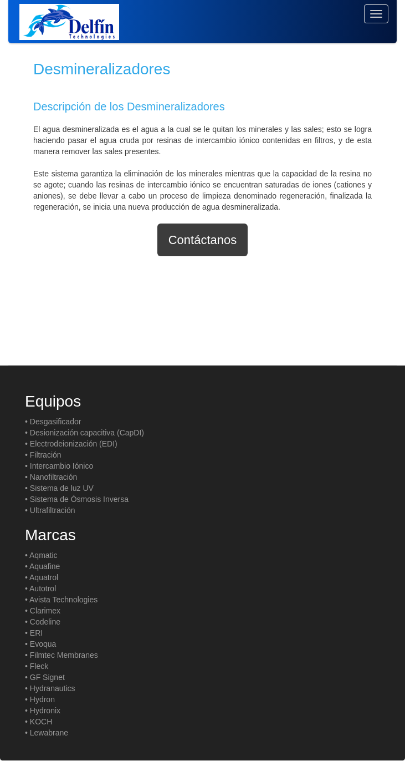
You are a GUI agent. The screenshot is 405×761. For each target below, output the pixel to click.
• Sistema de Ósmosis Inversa (77, 499)
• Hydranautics (50, 688)
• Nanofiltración (51, 477)
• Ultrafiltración (50, 510)
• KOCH (38, 721)
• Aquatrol (41, 577)
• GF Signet (45, 677)
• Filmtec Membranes (61, 655)
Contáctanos (202, 240)
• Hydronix (42, 710)
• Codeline (42, 621)
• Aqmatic (41, 555)
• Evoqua (40, 644)
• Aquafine (42, 566)
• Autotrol (40, 588)
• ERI (34, 632)
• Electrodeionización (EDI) (71, 443)
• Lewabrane (46, 732)
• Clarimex (42, 610)
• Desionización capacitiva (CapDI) (84, 432)
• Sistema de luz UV (59, 488)
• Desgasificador (53, 421)
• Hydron (40, 699)
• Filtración (43, 454)
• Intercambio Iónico (59, 465)
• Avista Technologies (61, 599)
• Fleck (36, 666)
